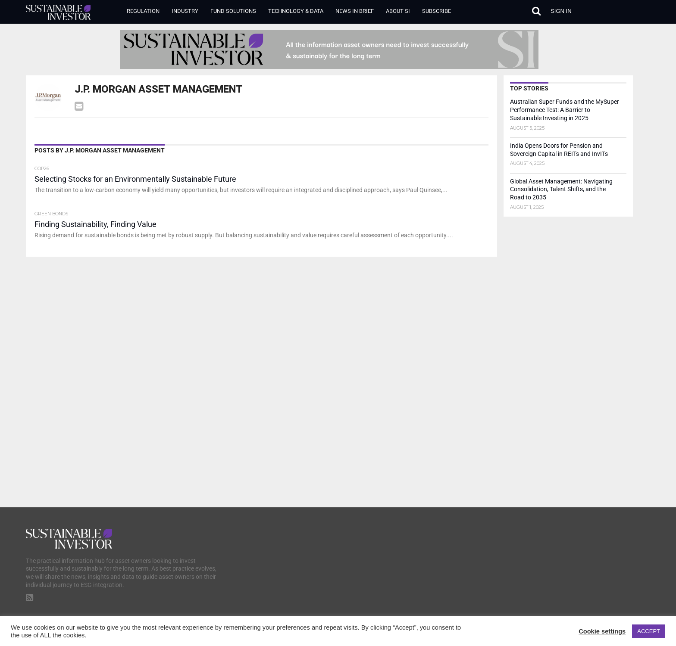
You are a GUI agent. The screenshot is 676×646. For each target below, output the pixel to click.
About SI (398, 11)
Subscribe (436, 11)
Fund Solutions (233, 11)
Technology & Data (295, 11)
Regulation (143, 11)
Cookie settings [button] (602, 631)
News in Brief (354, 11)
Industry (185, 11)
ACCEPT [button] (648, 631)
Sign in (561, 11)
